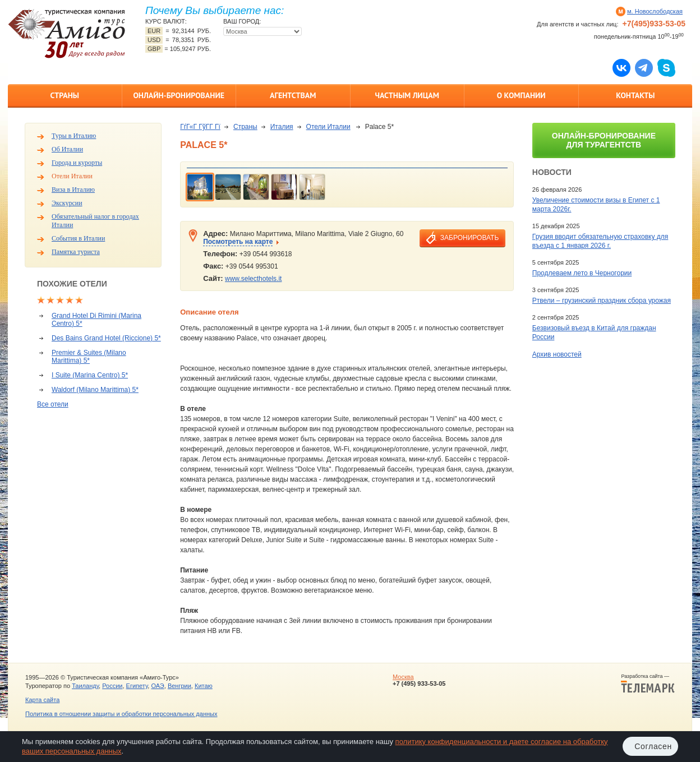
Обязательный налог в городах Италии (95, 221)
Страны (64, 95)
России (112, 685)
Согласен (653, 746)
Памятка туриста (76, 252)
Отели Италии (72, 176)
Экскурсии (67, 203)
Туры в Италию (74, 136)
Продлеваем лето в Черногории (582, 273)
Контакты (635, 95)
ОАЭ (157, 685)
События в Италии (78, 238)
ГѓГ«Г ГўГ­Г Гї (200, 127)
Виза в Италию (73, 189)
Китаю (204, 685)
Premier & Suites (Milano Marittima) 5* (89, 356)
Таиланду (85, 685)
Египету (137, 685)
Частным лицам (407, 95)
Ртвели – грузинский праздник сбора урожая (601, 300)
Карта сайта (42, 699)
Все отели (52, 404)
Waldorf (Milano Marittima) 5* (95, 390)
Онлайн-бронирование (178, 95)
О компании (521, 95)
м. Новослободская (655, 11)
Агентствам (293, 95)
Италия (281, 127)
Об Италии (67, 149)
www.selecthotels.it (253, 279)
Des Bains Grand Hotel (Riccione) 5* (106, 338)
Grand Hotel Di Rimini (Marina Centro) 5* (96, 319)
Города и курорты (77, 163)
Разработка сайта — (648, 683)
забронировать (469, 238)
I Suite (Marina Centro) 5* (90, 375)
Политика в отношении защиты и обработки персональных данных (121, 713)
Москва (403, 676)
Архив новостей (557, 354)
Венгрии (179, 685)
